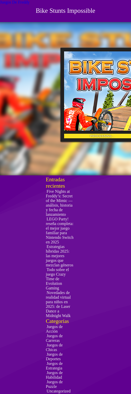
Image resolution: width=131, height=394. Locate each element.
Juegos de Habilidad (54, 374)
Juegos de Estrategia (54, 365)
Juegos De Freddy (15, 2)
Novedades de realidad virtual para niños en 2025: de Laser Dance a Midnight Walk (58, 304)
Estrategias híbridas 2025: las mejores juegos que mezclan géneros (59, 255)
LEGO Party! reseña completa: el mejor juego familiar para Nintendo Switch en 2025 (60, 230)
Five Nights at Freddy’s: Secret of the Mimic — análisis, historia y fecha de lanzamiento (59, 203)
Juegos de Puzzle (54, 384)
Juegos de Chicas (54, 347)
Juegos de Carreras (54, 338)
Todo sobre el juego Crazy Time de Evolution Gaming (57, 278)
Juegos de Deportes (54, 356)
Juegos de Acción (54, 328)
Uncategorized (58, 391)
